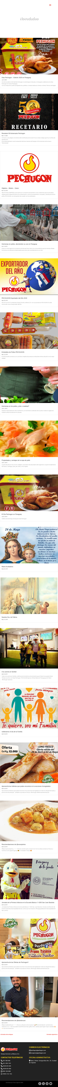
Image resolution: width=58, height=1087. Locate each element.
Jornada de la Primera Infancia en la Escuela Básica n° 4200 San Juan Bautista (28, 902)
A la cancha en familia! (9, 672)
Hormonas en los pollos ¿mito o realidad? (15, 406)
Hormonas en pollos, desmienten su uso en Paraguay (19, 244)
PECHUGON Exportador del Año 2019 (14, 298)
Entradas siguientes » (52, 1034)
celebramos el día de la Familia (12, 732)
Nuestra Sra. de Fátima (9, 617)
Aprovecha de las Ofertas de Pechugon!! (15, 962)
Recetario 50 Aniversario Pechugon (13, 133)
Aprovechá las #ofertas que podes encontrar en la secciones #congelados (26, 786)
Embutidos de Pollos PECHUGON (13, 352)
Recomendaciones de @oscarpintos (14, 844)
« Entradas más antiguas (6, 1034)
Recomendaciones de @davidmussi (13, 1020)
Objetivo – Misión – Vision (10, 188)
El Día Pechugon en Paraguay (12, 514)
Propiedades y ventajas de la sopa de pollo (16, 460)
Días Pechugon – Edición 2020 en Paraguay (16, 77)
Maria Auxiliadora (7, 566)
